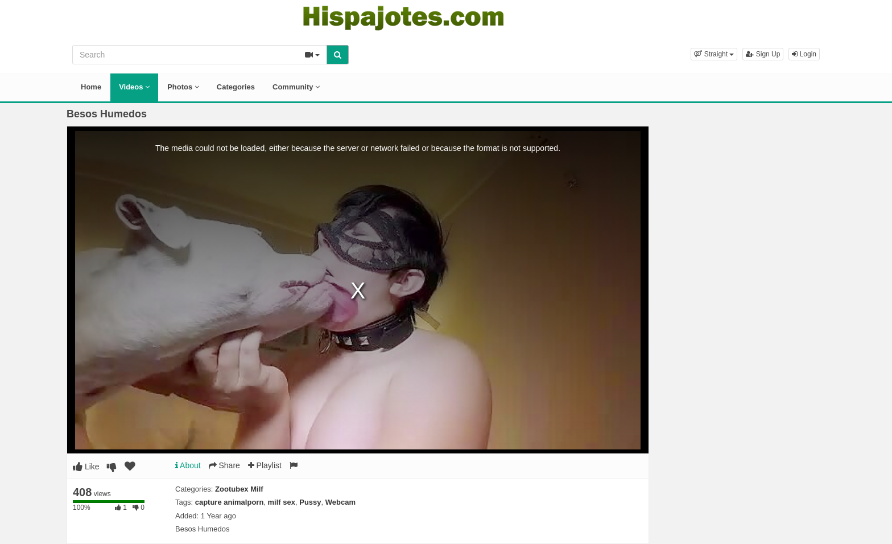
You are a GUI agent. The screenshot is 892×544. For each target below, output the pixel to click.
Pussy (310, 502)
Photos (183, 87)
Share (224, 465)
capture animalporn (229, 502)
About (188, 465)
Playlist (265, 465)
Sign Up (763, 54)
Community (296, 87)
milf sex (281, 502)
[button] (714, 54)
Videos (134, 87)
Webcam (340, 502)
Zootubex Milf (239, 489)
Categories (236, 87)
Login (804, 54)
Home (91, 87)
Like (86, 466)
